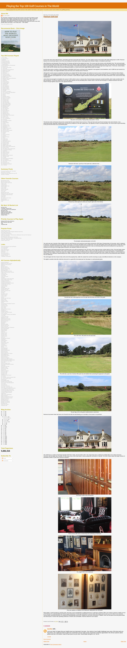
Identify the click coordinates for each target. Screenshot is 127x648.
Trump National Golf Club (6, 391)
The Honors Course (5, 385)
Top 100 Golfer (6, 15)
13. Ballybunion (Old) (5, 70)
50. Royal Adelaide (5, 110)
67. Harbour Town (5, 129)
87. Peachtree (4, 150)
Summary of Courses (5, 172)
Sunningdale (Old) (5, 380)
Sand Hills (3, 362)
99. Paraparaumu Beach (6, 163)
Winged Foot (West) (5, 402)
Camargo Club (4, 274)
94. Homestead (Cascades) (7, 158)
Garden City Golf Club (6, 298)
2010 (4, 438)
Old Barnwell (4, 333)
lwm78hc (49, 628)
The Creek (3, 383)
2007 (4, 442)
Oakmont (3, 331)
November (6, 419)
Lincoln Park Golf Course (6, 312)
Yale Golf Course (4, 404)
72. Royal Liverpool (5, 134)
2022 (4, 415)
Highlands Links (4, 301)
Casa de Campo (4, 276)
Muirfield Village (4, 324)
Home (85, 641)
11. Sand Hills (4, 68)
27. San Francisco (5, 85)
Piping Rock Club (5, 342)
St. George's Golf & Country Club (8, 377)
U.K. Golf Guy (4, 248)
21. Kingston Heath (5, 79)
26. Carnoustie (4, 84)
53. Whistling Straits (5, 114)
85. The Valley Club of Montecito (8, 148)
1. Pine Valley (4, 57)
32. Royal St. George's (6, 91)
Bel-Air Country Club (5, 181)
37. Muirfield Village (5, 96)
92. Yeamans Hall (5, 156)
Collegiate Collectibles (6, 256)
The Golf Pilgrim (4, 247)
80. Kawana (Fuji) (5, 143)
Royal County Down (5, 350)
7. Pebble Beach (4, 64)
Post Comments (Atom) (55, 644)
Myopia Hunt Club (5, 192)
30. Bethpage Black (5, 89)
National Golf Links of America (7, 327)
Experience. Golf (4, 250)
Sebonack (3, 196)
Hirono (2, 302)
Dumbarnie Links (4, 289)
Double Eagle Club (5, 185)
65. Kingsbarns (4, 127)
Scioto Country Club (5, 363)
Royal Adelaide (4, 348)
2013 (4, 434)
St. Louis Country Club (6, 197)
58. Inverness (4, 119)
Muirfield (3, 323)
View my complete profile (6, 24)
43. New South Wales (5, 103)
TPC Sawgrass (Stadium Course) (8, 388)
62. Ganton (3, 123)
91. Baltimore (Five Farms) (7, 155)
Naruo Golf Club (4, 326)
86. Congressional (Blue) (6, 149)
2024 (4, 412)
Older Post (123, 641)
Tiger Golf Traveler (5, 249)
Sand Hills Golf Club (5, 230)
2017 (4, 429)
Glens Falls (3, 188)
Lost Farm (3, 315)
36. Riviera (3, 95)
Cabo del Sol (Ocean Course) (7, 272)
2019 (4, 426)
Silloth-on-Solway (5, 370)
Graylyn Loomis (4, 255)
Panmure (3, 337)
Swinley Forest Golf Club (6, 381)
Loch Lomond (4, 313)
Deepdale (3, 287)
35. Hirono (3, 94)
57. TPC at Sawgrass (5, 118)
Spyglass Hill (4, 374)
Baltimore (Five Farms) (6, 264)
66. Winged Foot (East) (6, 128)
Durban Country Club (5, 290)
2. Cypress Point (4, 58)
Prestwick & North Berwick (6, 194)
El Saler (2, 292)
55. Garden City (4, 116)
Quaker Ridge (4, 345)
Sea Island (3, 195)
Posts (4, 458)
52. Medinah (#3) (4, 112)
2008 (4, 441)
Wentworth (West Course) (6, 397)
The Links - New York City (6, 239)
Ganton (2, 297)
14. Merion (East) (5, 71)
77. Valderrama (4, 140)
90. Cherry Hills (4, 154)
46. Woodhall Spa (5, 106)
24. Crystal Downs (5, 82)
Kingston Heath (4, 311)
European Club (4, 293)
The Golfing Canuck (5, 254)
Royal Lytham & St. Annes (6, 353)
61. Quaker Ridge (5, 122)
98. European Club (5, 162)
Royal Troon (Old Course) (6, 358)
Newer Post (46, 641)
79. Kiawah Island (5, 142)
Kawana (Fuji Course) (5, 308)
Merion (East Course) (5, 319)
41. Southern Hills (5, 101)
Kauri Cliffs (3, 307)
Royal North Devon (5, 355)
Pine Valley (3, 341)
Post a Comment (47, 639)
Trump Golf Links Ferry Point (7, 389)
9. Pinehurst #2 (4, 66)
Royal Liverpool (4, 352)
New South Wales (5, 328)
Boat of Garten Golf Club (6, 182)
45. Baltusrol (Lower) (5, 105)
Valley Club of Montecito (6, 394)
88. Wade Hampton (5, 151)
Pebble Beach (4, 340)
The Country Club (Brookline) (7, 382)
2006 (4, 444)
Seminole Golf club (5, 366)
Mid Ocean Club (4, 320)
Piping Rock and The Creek (7, 193)
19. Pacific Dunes (5, 77)
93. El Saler (3, 157)
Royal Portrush (4, 356)
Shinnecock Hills (4, 368)
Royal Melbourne (4, 354)
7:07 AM (49, 636)
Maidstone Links (4, 317)
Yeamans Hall (4, 405)
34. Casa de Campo (5, 93)
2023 (4, 414)
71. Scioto (3, 133)
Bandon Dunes (4, 266)
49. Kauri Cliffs (4, 109)
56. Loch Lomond (5, 117)
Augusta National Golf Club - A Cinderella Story (11, 238)
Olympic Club (4, 335)
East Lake (3, 291)
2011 (4, 437)
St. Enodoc (3, 376)
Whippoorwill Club (5, 200)
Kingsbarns (3, 310)
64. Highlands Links (5, 125)
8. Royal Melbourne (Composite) (8, 65)
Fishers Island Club (5, 240)
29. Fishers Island (5, 88)
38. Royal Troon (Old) (5, 97)
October (5, 420)
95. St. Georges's (5, 159)
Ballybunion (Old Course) (6, 263)
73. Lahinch (3, 135)
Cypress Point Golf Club (6, 233)
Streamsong (3, 198)
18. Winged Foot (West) (6, 76)
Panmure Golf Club (51, 17)
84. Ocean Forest (5, 147)
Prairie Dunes (4, 343)
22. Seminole (4, 80)
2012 (4, 436)
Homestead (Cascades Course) (8, 303)
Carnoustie (3, 275)
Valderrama (3, 393)
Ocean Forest (4, 332)
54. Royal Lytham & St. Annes (7, 115)
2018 (4, 428)
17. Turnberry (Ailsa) (5, 75)
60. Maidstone (4, 121)
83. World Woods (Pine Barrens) (8, 146)
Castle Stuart (4, 184)
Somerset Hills (4, 371)
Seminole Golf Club (5, 235)
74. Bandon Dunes (5, 136)
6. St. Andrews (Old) (5, 63)
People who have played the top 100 (9, 173)
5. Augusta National (5, 62)
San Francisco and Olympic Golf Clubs (9, 237)
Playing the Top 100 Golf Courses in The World (32, 6)
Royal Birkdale (4, 349)
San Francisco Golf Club (6, 361)
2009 (4, 440)
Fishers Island (4, 294)
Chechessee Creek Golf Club (7, 278)
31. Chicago (3, 90)
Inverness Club (4, 305)
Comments (5, 460)
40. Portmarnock (4, 99)
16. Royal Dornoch (5, 73)
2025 (4, 411)
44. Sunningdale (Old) (6, 104)
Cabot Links (3, 183)
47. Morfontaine (4, 107)
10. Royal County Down (6, 67)
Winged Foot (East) (5, 401)
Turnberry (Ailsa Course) (6, 392)
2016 (4, 430)
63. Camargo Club (5, 124)
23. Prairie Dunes (5, 81)
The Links (3, 191)
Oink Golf (3, 251)
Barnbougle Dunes (5, 180)
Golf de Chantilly (4, 189)
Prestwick (3, 344)
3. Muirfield (3, 59)
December (6, 416)
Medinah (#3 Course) (5, 318)
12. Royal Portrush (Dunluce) (7, 69)
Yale (2, 201)
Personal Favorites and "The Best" (8, 171)
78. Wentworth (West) (5, 141)
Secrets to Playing (5, 174)
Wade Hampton (4, 395)
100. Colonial (4, 164)
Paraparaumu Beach (5, 338)
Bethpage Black (4, 269)
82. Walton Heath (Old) (6, 145)
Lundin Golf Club (4, 316)
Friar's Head (3, 187)
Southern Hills (4, 372)
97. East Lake (4, 161)
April (5, 424)
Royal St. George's (5, 357)
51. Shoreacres (4, 111)
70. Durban (3, 132)
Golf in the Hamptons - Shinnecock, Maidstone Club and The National (16, 234)
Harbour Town (4, 300)
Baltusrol (3, 265)
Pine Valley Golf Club (5, 232)
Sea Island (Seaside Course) (7, 364)
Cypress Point (4, 286)
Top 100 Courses (4, 252)
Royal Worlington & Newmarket (8, 359)
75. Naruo (3, 137)
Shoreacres (3, 369)
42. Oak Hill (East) (5, 102)
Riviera (2, 346)
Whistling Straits (4, 400)
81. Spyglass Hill (4, 144)
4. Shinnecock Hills (5, 60)
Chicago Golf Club (5, 280)
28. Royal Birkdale (5, 86)
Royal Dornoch (4, 351)
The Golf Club (4, 384)
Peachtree (3, 339)
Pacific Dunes (4, 336)
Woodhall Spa (4, 403)
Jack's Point (3, 190)
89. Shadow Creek (5, 153)
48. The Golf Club (5, 108)
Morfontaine (3, 321)
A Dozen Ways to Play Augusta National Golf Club (12, 231)
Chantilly (3, 277)
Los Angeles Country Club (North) (8, 314)
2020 (4, 425)
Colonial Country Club (6, 281)
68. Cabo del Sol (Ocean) (6, 130)
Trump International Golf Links (7, 390)
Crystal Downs (4, 285)
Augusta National (4, 262)
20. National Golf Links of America (8, 78)
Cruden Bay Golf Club (6, 284)
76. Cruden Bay (4, 138)
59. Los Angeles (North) (6, 120)
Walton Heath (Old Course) (7, 396)
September (6, 421)
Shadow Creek (4, 367)
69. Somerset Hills (5, 131)
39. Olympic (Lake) (5, 98)
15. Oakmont (4, 72)
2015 (4, 432)
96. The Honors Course (6, 160)
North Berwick (4, 329)
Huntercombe (4, 304)
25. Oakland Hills (4, 83)
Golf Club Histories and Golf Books (8, 246)
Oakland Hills (4, 330)
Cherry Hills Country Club (6, 279)
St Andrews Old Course (6, 375)
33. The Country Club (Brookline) (8, 92)
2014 (4, 433)
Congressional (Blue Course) (7, 282)
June (5, 423)
